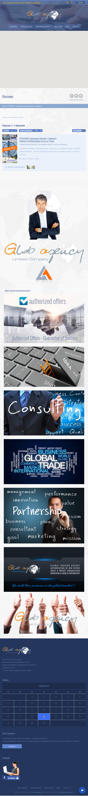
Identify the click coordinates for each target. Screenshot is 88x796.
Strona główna (13, 26)
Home (4, 106)
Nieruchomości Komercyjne (25, 106)
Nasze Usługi (58, 26)
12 (12, 130)
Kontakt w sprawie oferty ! (16, 167)
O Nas (67, 26)
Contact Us (76, 26)
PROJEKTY (11, 106)
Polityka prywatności (66, 792)
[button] (44, 58)
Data (36, 130)
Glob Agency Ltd (38, 792)
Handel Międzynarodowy (42, 26)
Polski (80, 2)
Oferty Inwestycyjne (26, 26)
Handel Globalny (35, 788)
